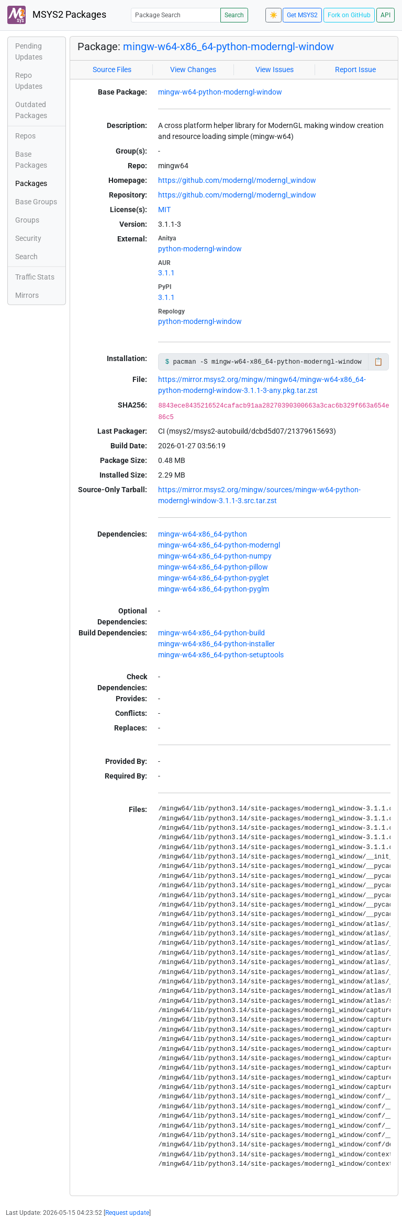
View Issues (274, 69)
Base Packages (31, 159)
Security (28, 238)
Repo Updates (28, 80)
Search (234, 15)
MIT (164, 209)
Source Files (112, 69)
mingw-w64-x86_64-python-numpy (215, 556)
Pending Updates (28, 51)
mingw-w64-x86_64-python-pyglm (213, 589)
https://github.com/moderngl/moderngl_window (237, 180)
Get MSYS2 (302, 15)
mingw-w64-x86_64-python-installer (216, 644)
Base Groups (36, 202)
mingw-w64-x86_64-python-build (211, 633)
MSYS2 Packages (56, 15)
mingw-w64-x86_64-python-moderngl (219, 545)
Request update (127, 1212)
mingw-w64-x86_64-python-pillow (213, 567)
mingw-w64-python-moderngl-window (220, 92)
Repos (25, 136)
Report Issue (355, 69)
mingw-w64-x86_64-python (202, 534)
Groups (27, 220)
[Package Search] (176, 15)
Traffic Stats (34, 277)
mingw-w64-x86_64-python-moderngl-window (228, 46)
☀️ (273, 15)
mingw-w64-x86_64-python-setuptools (221, 655)
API (385, 15)
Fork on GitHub (349, 15)
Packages (31, 183)
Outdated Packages (31, 110)
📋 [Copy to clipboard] (378, 361)
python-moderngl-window (200, 249)
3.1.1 (166, 273)
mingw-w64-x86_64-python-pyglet (213, 578)
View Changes (193, 69)
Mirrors (27, 295)
